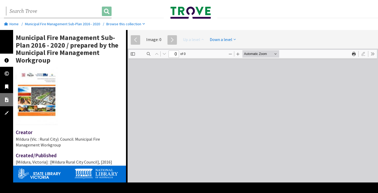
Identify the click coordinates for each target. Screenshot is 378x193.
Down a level (223, 39)
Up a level (193, 39)
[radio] (363, 54)
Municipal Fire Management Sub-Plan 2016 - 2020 (62, 24)
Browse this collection (125, 24)
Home (11, 24)
